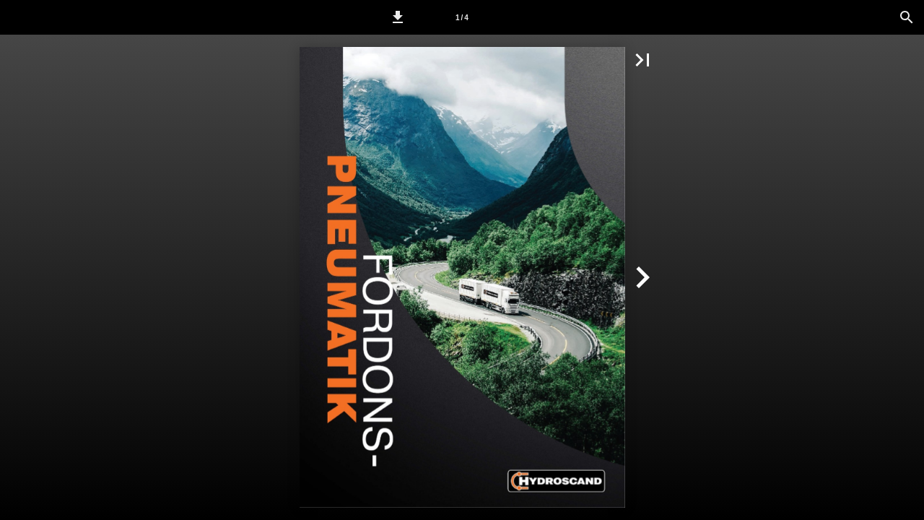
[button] (397, 17)
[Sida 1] (462, 17)
